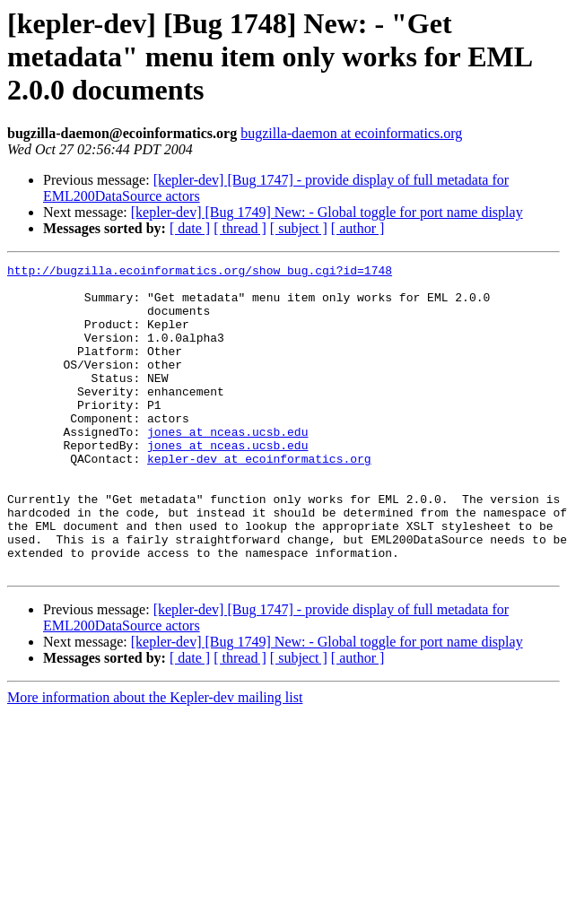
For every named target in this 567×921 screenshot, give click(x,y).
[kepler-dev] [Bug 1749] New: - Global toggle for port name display (327, 212)
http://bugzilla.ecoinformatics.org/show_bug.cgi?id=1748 (199, 273)
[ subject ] (298, 228)
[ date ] (190, 228)
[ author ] (358, 228)
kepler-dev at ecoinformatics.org (259, 499)
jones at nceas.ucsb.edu (227, 466)
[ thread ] (240, 228)
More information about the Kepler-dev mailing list (154, 759)
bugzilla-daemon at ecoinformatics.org (351, 133)
